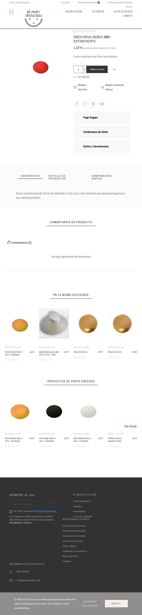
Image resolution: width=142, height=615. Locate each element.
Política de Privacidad (74, 531)
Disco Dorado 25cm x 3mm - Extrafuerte (13, 353)
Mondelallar (84, 31)
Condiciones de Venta (74, 536)
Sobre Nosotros (81, 501)
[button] (114, 69)
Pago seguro (69, 546)
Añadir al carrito (97, 69)
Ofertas (77, 506)
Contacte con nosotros (75, 551)
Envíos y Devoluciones (74, 526)
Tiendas (67, 561)
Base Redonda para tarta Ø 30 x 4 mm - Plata (49, 353)
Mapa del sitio (70, 556)
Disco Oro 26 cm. (80, 351)
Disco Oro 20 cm (114, 351)
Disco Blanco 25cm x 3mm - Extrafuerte (116, 439)
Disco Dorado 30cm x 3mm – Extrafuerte (47, 439)
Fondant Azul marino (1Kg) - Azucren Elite (13, 439)
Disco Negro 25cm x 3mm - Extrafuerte (81, 439)
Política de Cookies (73, 541)
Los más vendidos (82, 516)
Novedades (79, 511)
